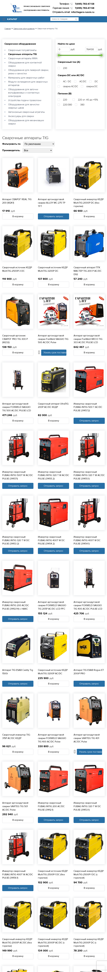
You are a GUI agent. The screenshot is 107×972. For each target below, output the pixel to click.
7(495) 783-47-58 (84, 3)
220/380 (67, 104)
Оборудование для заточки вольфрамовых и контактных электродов (24, 93)
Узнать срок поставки (55, 352)
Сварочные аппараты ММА (22, 58)
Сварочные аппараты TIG (22, 54)
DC (96, 81)
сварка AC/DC (70, 86)
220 (65, 99)
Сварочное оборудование (20, 44)
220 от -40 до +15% (88, 99)
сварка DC (92, 86)
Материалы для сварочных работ (26, 77)
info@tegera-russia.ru (82, 12)
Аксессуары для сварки (21, 116)
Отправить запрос (53, 216)
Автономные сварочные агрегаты (26, 112)
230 (65, 68)
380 (82, 104)
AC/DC (82, 81)
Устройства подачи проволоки (24, 100)
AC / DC (67, 81)
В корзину (17, 216)
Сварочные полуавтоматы (22, 50)
